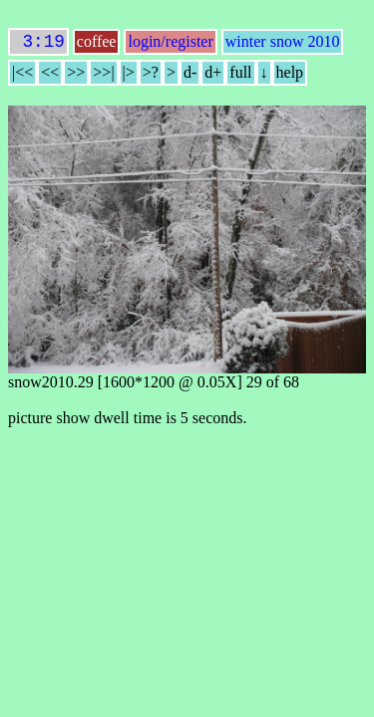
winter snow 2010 (282, 45)
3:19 (38, 44)
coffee (97, 45)
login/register (170, 45)
